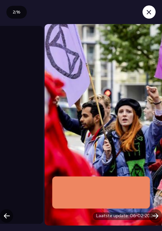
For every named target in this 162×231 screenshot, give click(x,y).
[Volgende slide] (155, 215)
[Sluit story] (149, 12)
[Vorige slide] (6, 215)
